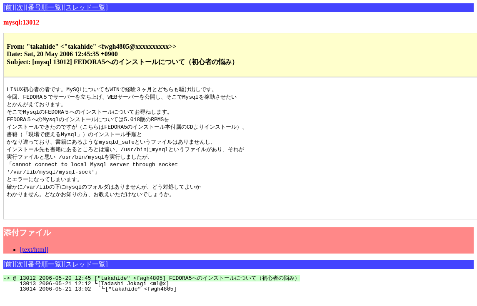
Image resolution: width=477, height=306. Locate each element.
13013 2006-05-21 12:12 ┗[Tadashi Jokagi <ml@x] (154, 292)
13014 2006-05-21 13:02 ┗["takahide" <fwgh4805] (154, 297)
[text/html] (34, 258)
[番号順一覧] (44, 7)
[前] (9, 7)
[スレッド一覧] (85, 7)
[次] (20, 7)
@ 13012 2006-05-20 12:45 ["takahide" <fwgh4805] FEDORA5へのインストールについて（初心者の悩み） (156, 287)
